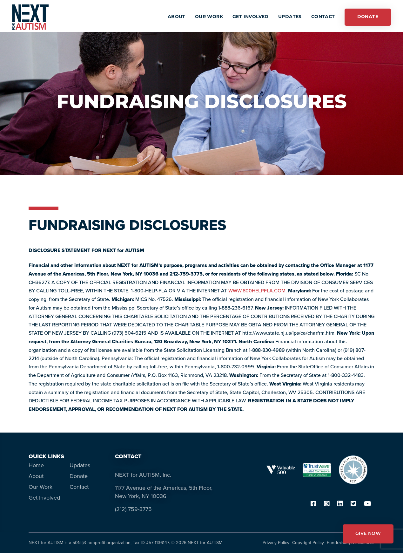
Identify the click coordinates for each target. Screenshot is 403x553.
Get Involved (44, 498)
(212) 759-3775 (133, 509)
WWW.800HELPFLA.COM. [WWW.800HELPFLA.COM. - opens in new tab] (257, 290)
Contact (79, 487)
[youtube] (367, 504)
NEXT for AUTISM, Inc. (143, 475)
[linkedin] (340, 504)
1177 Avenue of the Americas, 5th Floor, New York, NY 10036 (163, 492)
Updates (80, 465)
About (36, 476)
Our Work (40, 487)
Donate (79, 476)
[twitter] (353, 504)
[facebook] (313, 504)
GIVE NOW (368, 533)
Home (36, 465)
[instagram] (327, 504)
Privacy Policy (276, 542)
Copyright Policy (308, 542)
